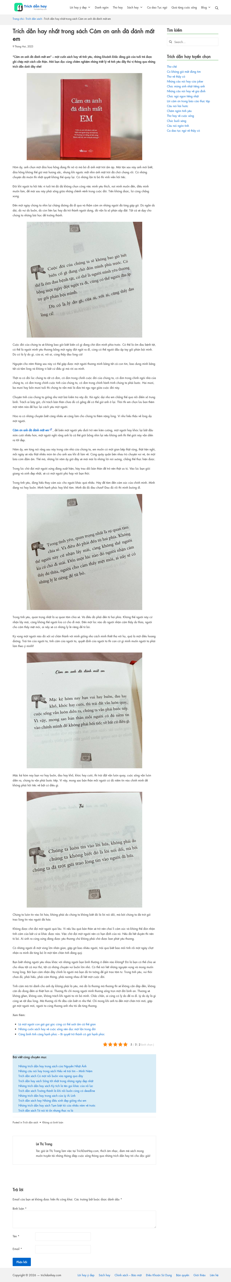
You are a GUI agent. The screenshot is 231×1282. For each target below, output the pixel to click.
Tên (16, 1236)
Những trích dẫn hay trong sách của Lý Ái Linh (46, 1095)
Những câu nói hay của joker (185, 81)
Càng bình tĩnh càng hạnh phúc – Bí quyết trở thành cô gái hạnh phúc (61, 1034)
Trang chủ (18, 18)
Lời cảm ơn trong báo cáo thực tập (188, 101)
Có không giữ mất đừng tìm (184, 71)
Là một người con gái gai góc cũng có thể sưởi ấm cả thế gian (57, 1024)
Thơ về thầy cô (176, 76)
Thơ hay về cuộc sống (180, 115)
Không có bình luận (52, 1122)
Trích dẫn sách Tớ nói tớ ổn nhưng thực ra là (45, 1110)
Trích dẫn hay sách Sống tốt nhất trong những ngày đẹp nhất (55, 1081)
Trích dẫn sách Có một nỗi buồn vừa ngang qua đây (50, 1076)
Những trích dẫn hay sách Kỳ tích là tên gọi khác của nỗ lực (55, 1086)
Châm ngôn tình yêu (179, 111)
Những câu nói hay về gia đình (186, 91)
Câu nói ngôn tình (178, 125)
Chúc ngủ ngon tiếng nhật (183, 96)
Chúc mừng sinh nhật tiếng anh (186, 86)
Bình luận (20, 1208)
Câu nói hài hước (177, 106)
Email (17, 1249)
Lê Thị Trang (44, 1144)
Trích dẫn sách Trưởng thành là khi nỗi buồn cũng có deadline (56, 1090)
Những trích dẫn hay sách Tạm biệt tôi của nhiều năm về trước (56, 1105)
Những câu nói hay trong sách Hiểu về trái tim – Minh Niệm (55, 1071)
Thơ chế (172, 66)
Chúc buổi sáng (176, 120)
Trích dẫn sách (34, 18)
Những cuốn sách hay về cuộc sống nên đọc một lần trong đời (57, 1029)
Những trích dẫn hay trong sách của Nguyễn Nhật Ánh (52, 1066)
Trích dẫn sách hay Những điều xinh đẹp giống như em (52, 1100)
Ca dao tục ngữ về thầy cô (183, 130)
